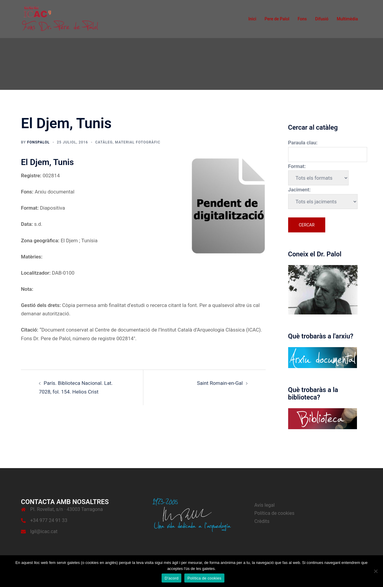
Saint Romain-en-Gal (220, 383)
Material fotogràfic (137, 142)
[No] (376, 571)
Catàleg (104, 142)
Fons (302, 18)
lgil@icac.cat (43, 531)
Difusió (321, 18)
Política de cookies (274, 513)
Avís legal (264, 505)
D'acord (171, 578)
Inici (252, 18)
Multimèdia (347, 18)
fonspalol (38, 142)
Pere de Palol (277, 18)
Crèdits (262, 521)
